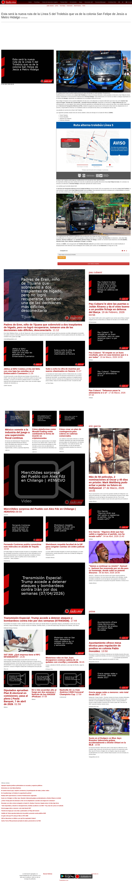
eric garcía (95, 426)
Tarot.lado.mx (94, 874)
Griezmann (69, 5)
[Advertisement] (66, 37)
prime (56, 5)
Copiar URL (62, 257)
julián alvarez (50, 5)
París (83, 5)
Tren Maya (62, 5)
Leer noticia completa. (93, 263)
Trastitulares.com (63, 880)
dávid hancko (77, 5)
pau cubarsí (95, 272)
